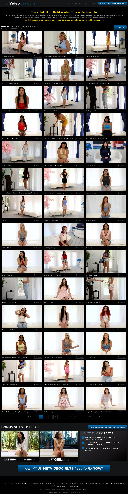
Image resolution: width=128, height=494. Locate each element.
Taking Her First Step (92, 56)
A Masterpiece (48, 302)
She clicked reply (91, 275)
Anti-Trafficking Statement (58, 486)
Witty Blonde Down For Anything (55, 56)
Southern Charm (91, 220)
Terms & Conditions (109, 483)
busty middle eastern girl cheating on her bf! (16, 111)
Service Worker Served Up (94, 302)
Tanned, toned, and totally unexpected (56, 384)
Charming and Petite (51, 111)
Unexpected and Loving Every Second (14, 357)
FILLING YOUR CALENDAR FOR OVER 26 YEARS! (107, 427)
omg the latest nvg (8, 56)
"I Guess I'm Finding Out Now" (12, 138)
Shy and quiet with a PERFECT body (97, 83)
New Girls (70, 3)
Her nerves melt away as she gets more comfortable (61, 193)
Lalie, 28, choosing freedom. (53, 165)
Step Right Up (6, 248)
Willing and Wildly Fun (9, 330)
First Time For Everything (10, 83)
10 (90, 417)
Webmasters (50, 483)
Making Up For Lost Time (94, 165)
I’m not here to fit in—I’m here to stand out (100, 330)
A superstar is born (92, 193)
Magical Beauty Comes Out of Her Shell (99, 412)
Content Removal (73, 486)
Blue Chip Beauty (49, 248)
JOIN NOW (120, 27)
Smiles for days (49, 412)
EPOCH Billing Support (21, 483)
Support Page (85, 489)
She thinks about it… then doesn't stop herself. (17, 193)
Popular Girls (79, 3)
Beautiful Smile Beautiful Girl (53, 220)
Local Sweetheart (7, 275)
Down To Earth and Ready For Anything (15, 412)
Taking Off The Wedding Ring (53, 83)
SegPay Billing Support (37, 483)
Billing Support (8, 483)
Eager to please (7, 165)
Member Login (90, 3)
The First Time (90, 357)
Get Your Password (64, 468)
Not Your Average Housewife (53, 357)
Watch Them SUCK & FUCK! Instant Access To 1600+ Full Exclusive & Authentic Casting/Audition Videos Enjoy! (64, 20)
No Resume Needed (50, 330)
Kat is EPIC (89, 248)
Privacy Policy (120, 483)
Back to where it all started (52, 275)
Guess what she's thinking (10, 384)
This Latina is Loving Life (94, 384)
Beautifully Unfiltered (9, 302)
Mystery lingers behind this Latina (97, 138)
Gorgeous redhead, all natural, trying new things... (60, 138)
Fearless (4, 220)
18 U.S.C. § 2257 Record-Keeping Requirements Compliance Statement (79, 483)
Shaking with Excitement (94, 111)
